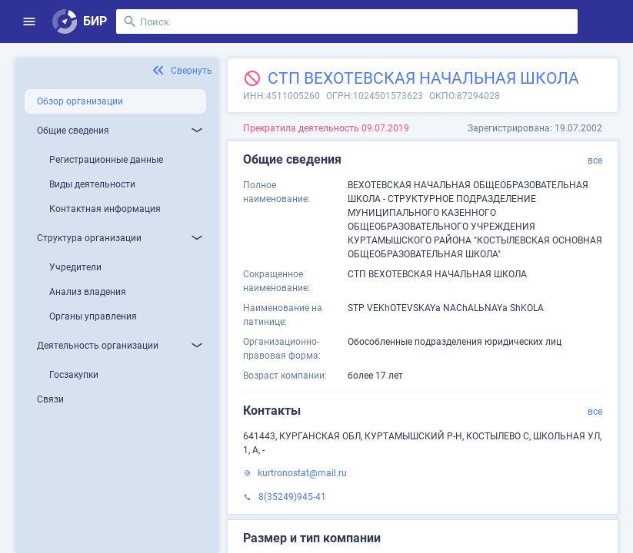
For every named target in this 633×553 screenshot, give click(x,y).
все (595, 160)
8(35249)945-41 (292, 497)
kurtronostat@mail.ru (302, 473)
